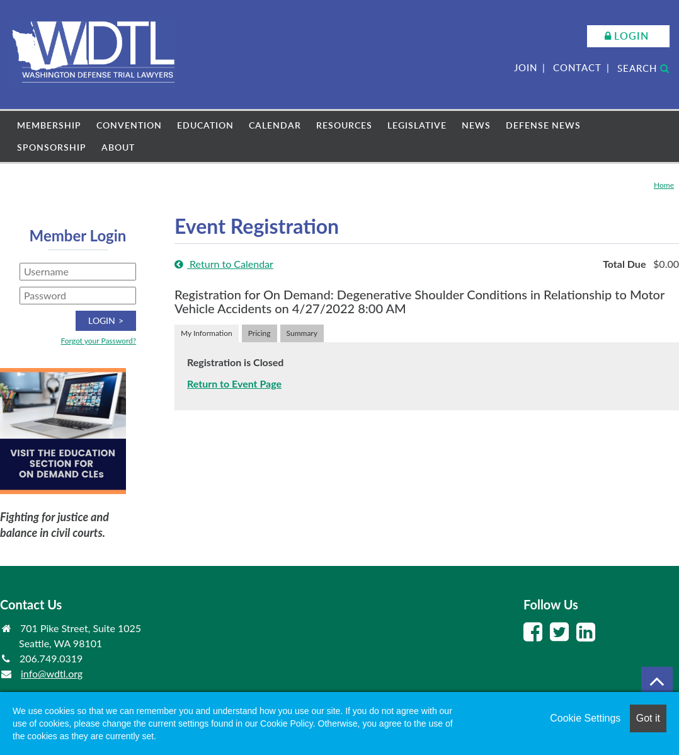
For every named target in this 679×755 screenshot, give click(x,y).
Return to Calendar (223, 264)
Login (631, 36)
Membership (49, 125)
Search (643, 68)
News (476, 125)
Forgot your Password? (98, 340)
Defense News (543, 125)
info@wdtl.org (52, 673)
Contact (577, 67)
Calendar (275, 125)
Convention (129, 125)
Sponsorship (51, 147)
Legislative (417, 125)
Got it (648, 718)
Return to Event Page (234, 383)
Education (205, 125)
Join (525, 67)
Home (664, 185)
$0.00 (666, 264)
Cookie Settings (585, 718)
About (118, 147)
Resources (344, 125)
